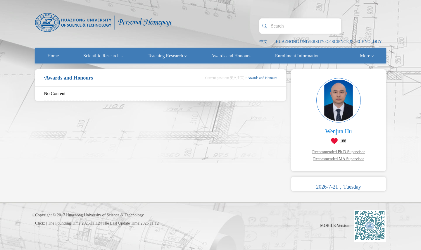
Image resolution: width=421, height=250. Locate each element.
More (367, 55)
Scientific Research (103, 55)
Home (53, 55)
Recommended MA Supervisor (338, 159)
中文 (263, 41)
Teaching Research (167, 55)
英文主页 (237, 78)
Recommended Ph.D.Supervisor (338, 152)
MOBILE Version (334, 225)
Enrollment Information (297, 55)
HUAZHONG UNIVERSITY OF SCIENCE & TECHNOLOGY (329, 41)
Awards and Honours (231, 55)
